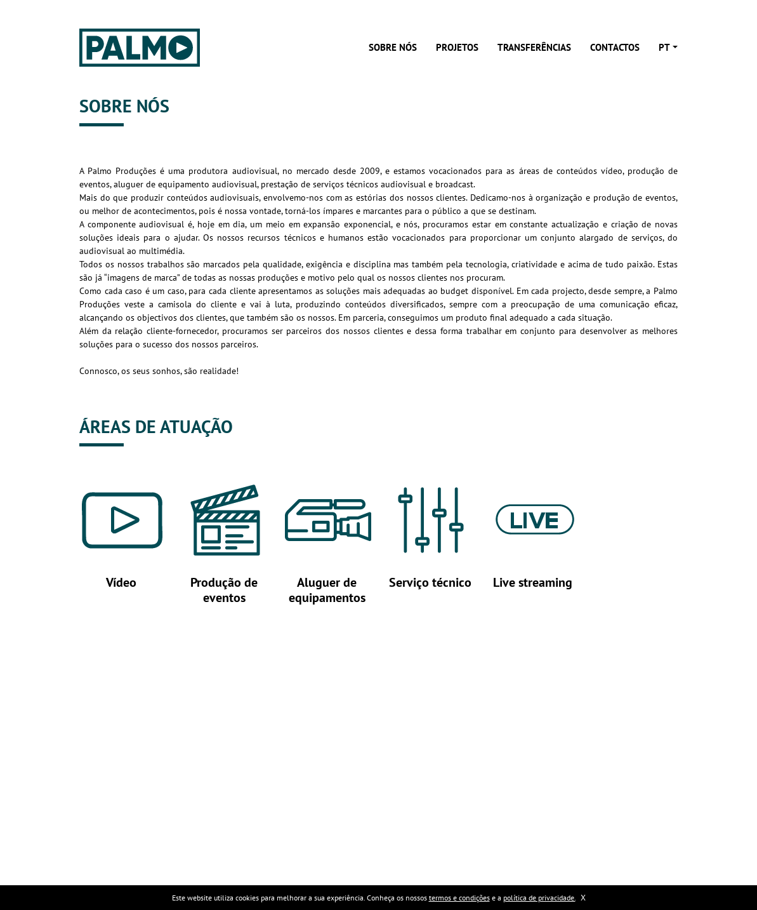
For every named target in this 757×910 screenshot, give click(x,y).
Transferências (534, 47)
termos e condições (459, 897)
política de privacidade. (539, 897)
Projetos (457, 47)
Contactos (615, 47)
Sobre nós (393, 47)
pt (664, 47)
